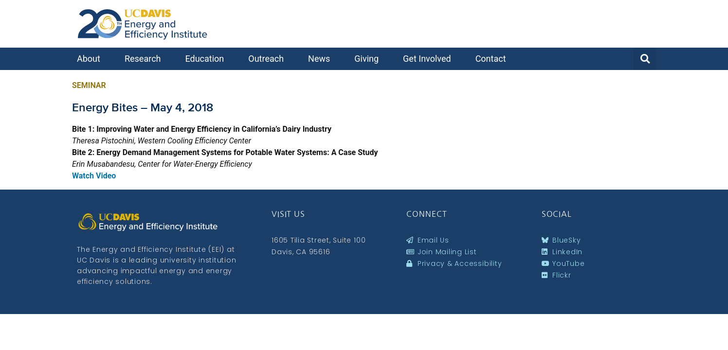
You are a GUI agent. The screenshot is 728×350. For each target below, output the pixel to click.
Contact (493, 58)
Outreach (268, 58)
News (321, 58)
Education (207, 58)
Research (145, 58)
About (91, 58)
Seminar (89, 85)
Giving (368, 58)
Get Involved (429, 58)
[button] (645, 59)
